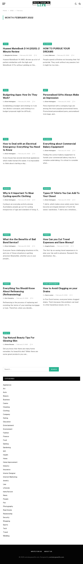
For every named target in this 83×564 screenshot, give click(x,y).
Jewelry (6, 481)
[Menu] (3, 3)
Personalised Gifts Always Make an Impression (61, 96)
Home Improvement (51, 283)
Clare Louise (49, 295)
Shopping (6, 521)
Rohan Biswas (9, 344)
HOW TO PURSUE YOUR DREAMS (56, 50)
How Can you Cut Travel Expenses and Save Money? (58, 241)
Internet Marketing (10, 477)
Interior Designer (9, 473)
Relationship (7, 514)
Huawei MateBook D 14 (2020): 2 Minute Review (21, 50)
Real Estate (7, 510)
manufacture (8, 492)
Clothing (6, 411)
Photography (8, 506)
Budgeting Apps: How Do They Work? (20, 96)
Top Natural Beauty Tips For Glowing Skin (18, 339)
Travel (5, 532)
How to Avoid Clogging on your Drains (60, 290)
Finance (7, 234)
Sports (5, 525)
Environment (7, 429)
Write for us (36, 551)
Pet (4, 503)
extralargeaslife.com (56, 557)
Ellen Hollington (10, 101)
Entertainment (8, 425)
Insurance (6, 469)
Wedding (6, 536)
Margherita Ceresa (11, 55)
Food (5, 440)
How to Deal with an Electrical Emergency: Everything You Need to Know (21, 146)
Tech (6, 44)
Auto (5, 392)
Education (7, 422)
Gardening (7, 447)
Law (4, 484)
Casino (5, 403)
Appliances (7, 385)
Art (4, 389)
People (5, 499)
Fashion (7, 188)
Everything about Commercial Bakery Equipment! (59, 145)
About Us (48, 551)
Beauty (5, 396)
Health (6, 333)
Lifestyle (6, 488)
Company (6, 414)
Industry (6, 466)
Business (47, 44)
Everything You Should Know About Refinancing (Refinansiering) (19, 291)
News (5, 495)
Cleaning (6, 407)
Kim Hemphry (9, 298)
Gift (45, 90)
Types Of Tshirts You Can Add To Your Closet (61, 195)
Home (5, 458)
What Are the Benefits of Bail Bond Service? (19, 241)
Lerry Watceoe (50, 55)
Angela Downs (50, 246)
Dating (5, 418)
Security (6, 517)
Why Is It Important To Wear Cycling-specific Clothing (18, 195)
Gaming (6, 444)
